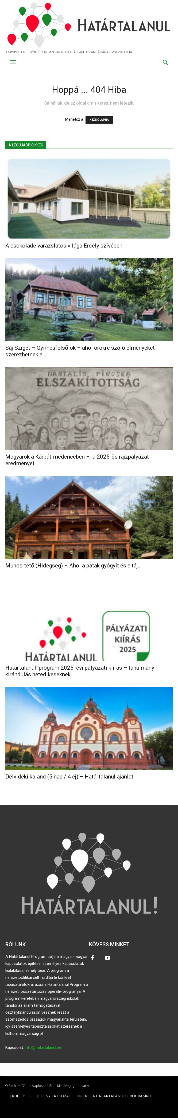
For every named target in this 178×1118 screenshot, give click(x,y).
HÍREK (81, 1095)
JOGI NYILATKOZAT (54, 1095)
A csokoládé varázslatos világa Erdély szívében (63, 245)
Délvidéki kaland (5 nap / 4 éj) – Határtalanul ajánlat (69, 776)
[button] (165, 63)
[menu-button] (12, 63)
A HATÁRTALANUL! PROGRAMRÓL (122, 1095)
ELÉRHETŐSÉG (18, 1095)
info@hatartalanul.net (44, 1047)
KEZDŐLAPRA (99, 119)
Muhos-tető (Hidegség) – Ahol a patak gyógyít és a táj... (73, 565)
